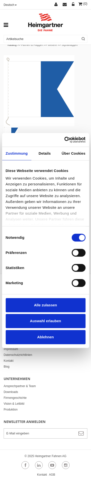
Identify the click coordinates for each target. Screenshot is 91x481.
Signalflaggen (69, 44)
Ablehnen (45, 337)
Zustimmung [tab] (17, 153)
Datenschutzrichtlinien (18, 355)
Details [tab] (45, 153)
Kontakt (9, 360)
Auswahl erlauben (45, 321)
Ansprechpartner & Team (20, 386)
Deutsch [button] (10, 5)
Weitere (52, 44)
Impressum (11, 349)
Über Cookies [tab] (73, 153)
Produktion (10, 409)
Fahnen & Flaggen (32, 44)
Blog (6, 366)
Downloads (11, 392)
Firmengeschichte (15, 398)
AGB (52, 474)
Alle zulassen (45, 305)
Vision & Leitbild (14, 403)
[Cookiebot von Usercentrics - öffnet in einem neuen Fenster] (64, 140)
